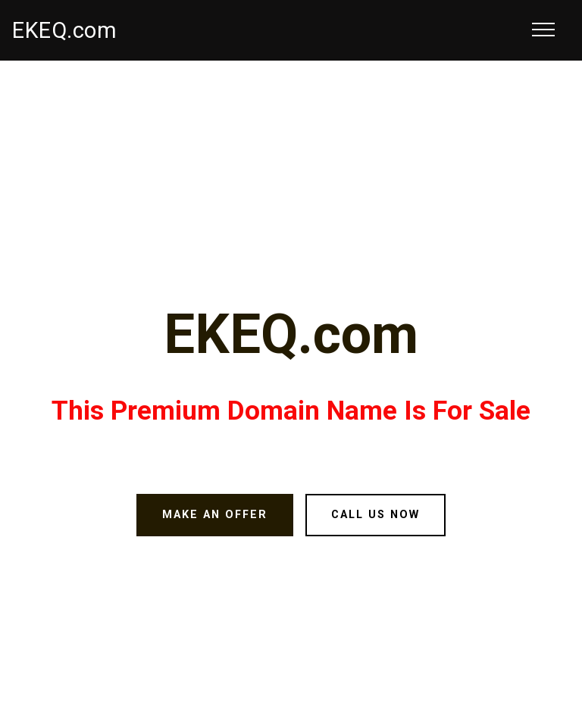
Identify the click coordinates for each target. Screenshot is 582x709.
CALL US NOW (375, 514)
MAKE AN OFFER (215, 514)
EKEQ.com (64, 30)
